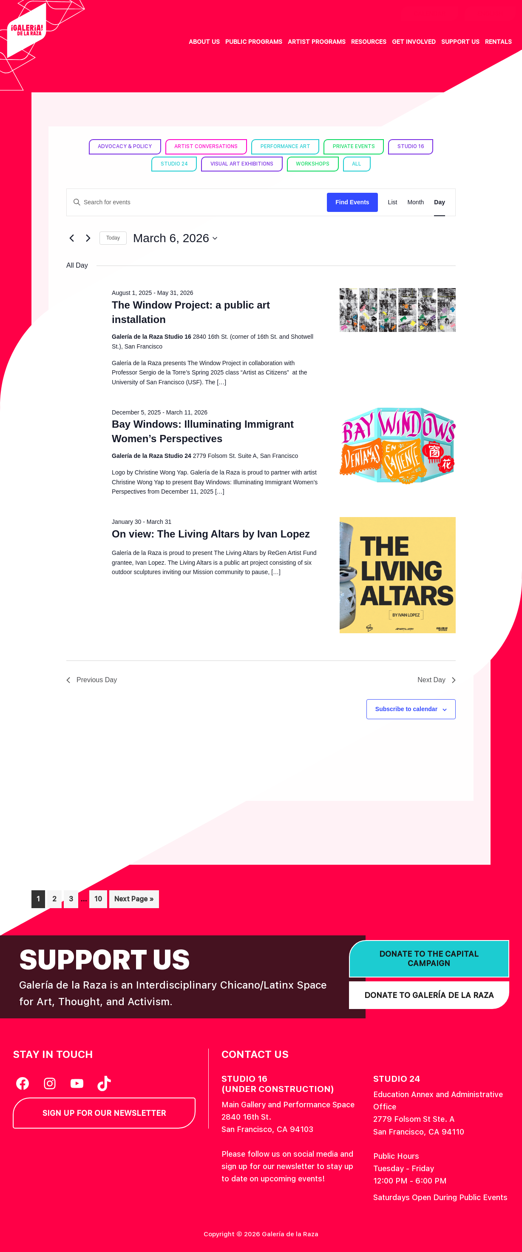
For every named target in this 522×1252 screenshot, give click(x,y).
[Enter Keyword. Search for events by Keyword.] (197, 202)
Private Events (355, 146)
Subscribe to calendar (406, 709)
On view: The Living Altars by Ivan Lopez (211, 534)
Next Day (436, 679)
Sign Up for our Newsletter (104, 1113)
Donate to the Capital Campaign (429, 958)
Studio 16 (413, 146)
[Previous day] (71, 238)
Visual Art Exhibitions (242, 164)
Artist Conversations (205, 146)
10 (100, 898)
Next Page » (134, 900)
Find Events (352, 202)
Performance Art (286, 146)
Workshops (314, 164)
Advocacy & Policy (122, 146)
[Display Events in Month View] (415, 202)
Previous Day (91, 679)
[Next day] (88, 238)
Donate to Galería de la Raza (429, 995)
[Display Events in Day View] (439, 202)
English (490, 13)
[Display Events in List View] (392, 202)
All (359, 164)
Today (113, 238)
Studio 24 (173, 164)
